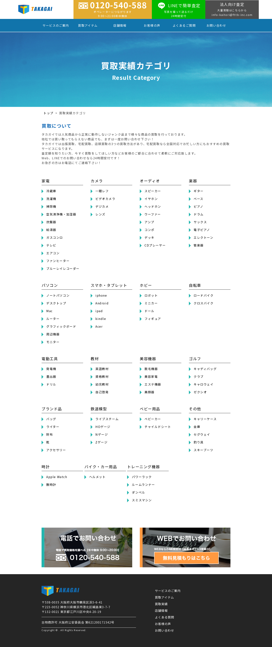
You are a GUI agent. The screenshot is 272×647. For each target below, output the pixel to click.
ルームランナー (143, 484)
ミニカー (151, 303)
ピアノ (198, 206)
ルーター (53, 318)
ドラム (199, 214)
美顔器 (149, 392)
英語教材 (102, 368)
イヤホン (151, 198)
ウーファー (152, 214)
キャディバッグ (205, 368)
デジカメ (102, 206)
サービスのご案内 (55, 25)
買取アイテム (88, 25)
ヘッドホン (152, 206)
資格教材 (102, 376)
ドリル (51, 384)
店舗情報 (120, 25)
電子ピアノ (202, 229)
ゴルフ (195, 358)
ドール (149, 311)
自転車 (195, 285)
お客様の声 (152, 25)
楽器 (193, 180)
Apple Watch (56, 476)
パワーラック (142, 476)
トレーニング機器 (143, 466)
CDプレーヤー (155, 245)
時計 (46, 466)
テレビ (51, 245)
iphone (101, 295)
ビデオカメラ (105, 198)
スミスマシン (142, 500)
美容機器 (148, 358)
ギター (199, 191)
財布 (49, 434)
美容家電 (151, 376)
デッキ (149, 237)
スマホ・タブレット (109, 285)
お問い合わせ (216, 25)
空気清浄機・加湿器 (61, 214)
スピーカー (152, 191)
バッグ (51, 419)
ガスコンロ (54, 237)
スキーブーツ (203, 450)
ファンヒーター (58, 260)
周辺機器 (53, 334)
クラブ (199, 376)
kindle (100, 318)
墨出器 (51, 376)
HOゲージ (102, 426)
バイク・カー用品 (100, 466)
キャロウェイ (204, 384)
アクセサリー (56, 450)
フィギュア (152, 318)
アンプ (149, 222)
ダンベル (138, 492)
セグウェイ (202, 434)
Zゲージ (101, 442)
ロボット (151, 295)
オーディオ (150, 180)
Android (102, 303)
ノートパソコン (58, 295)
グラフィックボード (61, 326)
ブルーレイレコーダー (63, 268)
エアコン (53, 253)
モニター (53, 342)
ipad (99, 311)
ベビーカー (152, 419)
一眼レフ (102, 191)
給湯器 (51, 229)
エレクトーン (203, 237)
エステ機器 (152, 384)
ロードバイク (204, 295)
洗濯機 (51, 198)
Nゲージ (101, 434)
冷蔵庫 (51, 191)
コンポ (149, 229)
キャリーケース (205, 419)
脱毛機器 (151, 368)
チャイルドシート (157, 426)
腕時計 (51, 484)
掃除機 (51, 206)
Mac (49, 311)
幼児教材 (102, 384)
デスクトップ (56, 303)
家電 (46, 180)
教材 (95, 358)
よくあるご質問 (184, 25)
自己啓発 (102, 392)
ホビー (146, 285)
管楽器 (199, 245)
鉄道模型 (99, 408)
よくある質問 (164, 617)
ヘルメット (97, 476)
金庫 (197, 426)
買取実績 (161, 604)
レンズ (100, 214)
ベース (198, 198)
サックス (200, 222)
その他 (195, 408)
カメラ (97, 180)
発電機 (51, 368)
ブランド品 (52, 408)
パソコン (50, 285)
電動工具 (50, 358)
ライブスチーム (107, 419)
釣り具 (199, 442)
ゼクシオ (200, 392)
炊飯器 (51, 222)
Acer (99, 326)
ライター (52, 426)
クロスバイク (204, 303)
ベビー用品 (150, 408)
